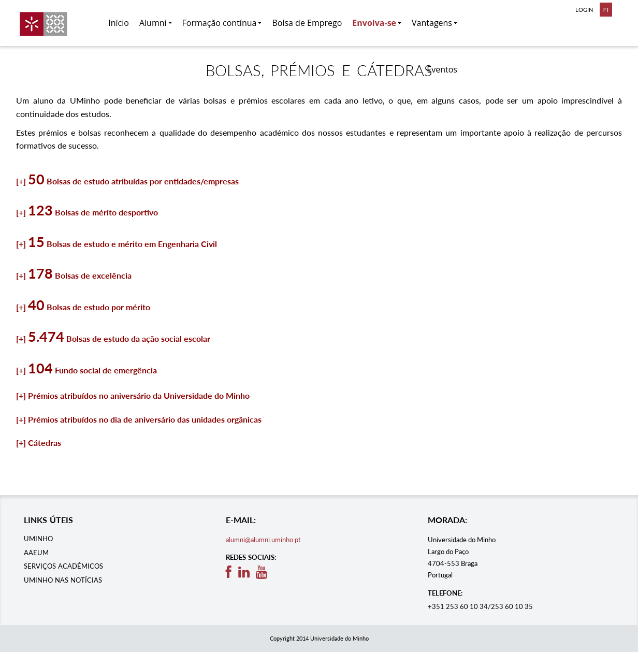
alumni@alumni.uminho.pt (263, 539)
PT (606, 9)
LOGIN (584, 9)
